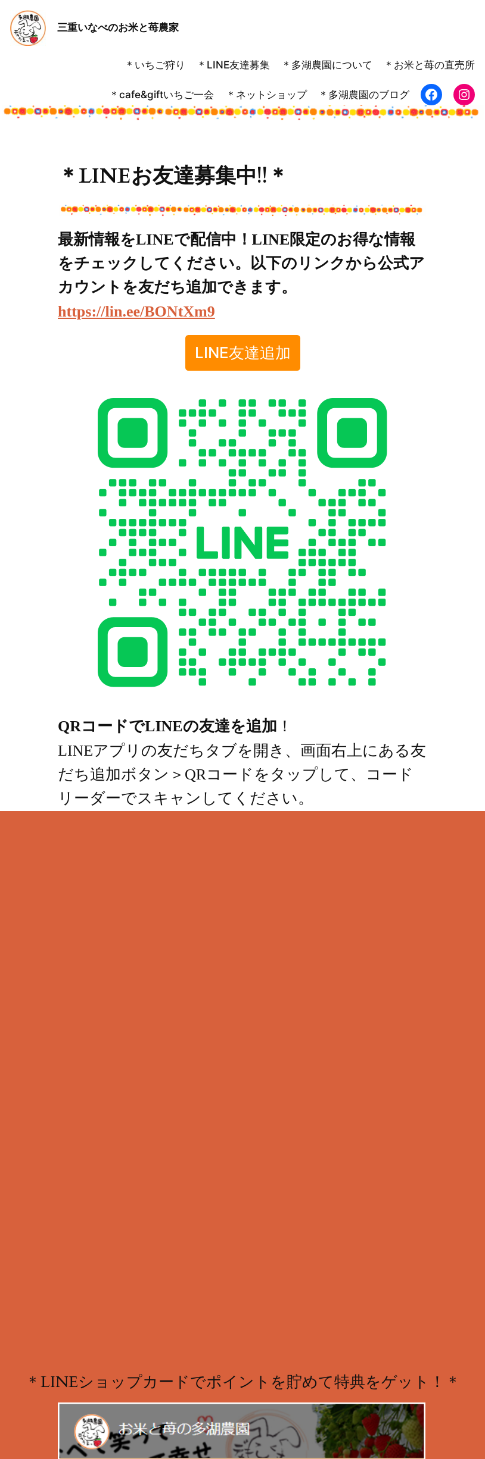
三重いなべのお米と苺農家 (118, 27)
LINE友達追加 (243, 352)
